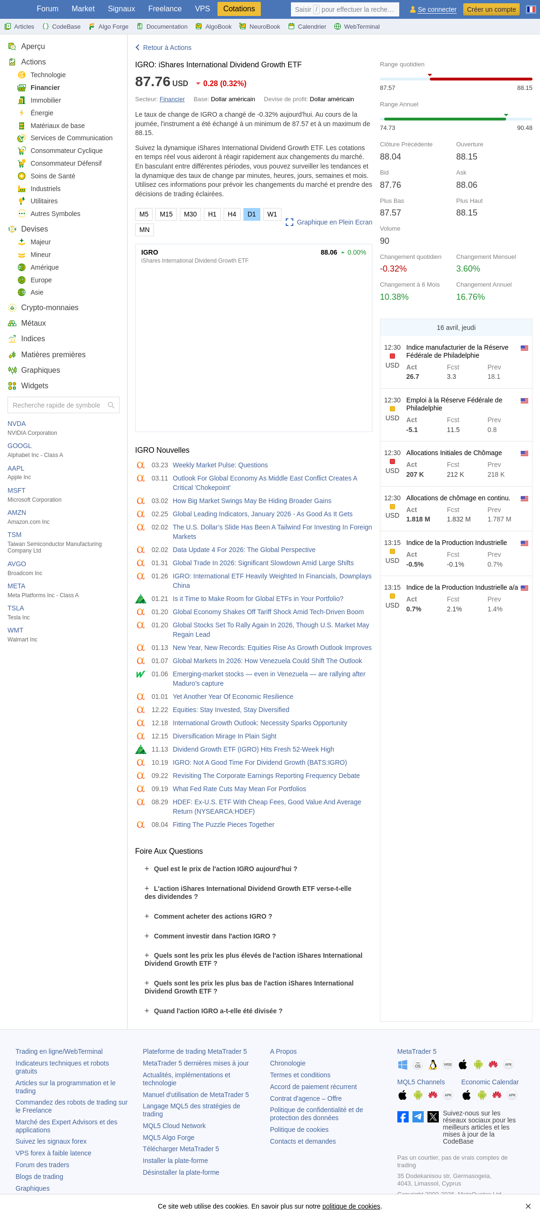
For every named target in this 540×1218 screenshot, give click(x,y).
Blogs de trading (39, 1176)
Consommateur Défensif (59, 164)
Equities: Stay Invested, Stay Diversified (231, 709)
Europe (34, 280)
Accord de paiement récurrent (313, 1086)
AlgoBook (213, 26)
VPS (202, 9)
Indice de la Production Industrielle (456, 542)
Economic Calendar (490, 1082)
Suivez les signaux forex (51, 1141)
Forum (47, 9)
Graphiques (34, 370)
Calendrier (307, 26)
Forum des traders (42, 1165)
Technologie (41, 75)
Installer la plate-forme (175, 1160)
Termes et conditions (300, 1075)
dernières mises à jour (196, 1063)
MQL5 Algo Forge (168, 1137)
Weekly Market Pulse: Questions (220, 465)
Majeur (34, 242)
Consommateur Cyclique (60, 151)
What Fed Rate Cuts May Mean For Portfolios (239, 789)
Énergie (35, 113)
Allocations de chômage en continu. (458, 498)
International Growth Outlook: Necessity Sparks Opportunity (260, 723)
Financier (38, 88)
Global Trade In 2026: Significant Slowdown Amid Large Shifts (263, 563)
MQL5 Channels (421, 1082)
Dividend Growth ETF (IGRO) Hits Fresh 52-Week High (253, 749)
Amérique (38, 268)
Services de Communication (65, 138)
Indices (26, 338)
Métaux (27, 323)
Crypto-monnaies (43, 307)
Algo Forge (108, 26)
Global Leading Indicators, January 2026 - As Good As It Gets (263, 514)
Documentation (161, 26)
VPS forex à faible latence (53, 1153)
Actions (27, 61)
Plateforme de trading (195, 1051)
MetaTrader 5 (417, 1051)
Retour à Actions (167, 47)
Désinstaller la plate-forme (181, 1172)
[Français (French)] (531, 5)
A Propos (283, 1051)
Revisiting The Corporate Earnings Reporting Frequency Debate (266, 775)
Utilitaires (37, 201)
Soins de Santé (46, 176)
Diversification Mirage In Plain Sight (224, 736)
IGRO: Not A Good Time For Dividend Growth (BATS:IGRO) (260, 762)
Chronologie (288, 1063)
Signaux (121, 9)
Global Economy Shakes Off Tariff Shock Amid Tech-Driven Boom (268, 612)
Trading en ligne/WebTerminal (59, 1051)
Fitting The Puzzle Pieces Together (223, 824)
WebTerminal (357, 26)
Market (83, 9)
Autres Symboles (49, 214)
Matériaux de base (51, 126)
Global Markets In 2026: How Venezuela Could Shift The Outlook (267, 661)
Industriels (39, 189)
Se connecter (437, 9)
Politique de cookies (299, 1129)
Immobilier (39, 100)
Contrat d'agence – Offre (306, 1098)
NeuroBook (259, 26)
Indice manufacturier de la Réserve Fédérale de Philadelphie (457, 351)
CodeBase (61, 26)
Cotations (239, 9)
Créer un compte (491, 9)
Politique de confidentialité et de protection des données (316, 1114)
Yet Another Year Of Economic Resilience (233, 696)
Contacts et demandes (303, 1141)
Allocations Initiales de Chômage (454, 453)
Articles (19, 26)
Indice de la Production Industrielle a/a (462, 587)
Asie (30, 292)
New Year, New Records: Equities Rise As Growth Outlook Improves (272, 647)
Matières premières (47, 354)
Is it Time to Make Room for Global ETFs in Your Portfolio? (258, 598)
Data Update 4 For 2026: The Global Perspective (244, 549)
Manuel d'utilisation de (196, 1094)
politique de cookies (351, 1206)
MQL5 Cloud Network (174, 1126)
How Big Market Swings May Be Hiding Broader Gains (252, 501)
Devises (28, 228)
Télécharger (181, 1149)
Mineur (34, 255)
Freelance (165, 9)
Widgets (28, 385)
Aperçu (26, 46)
